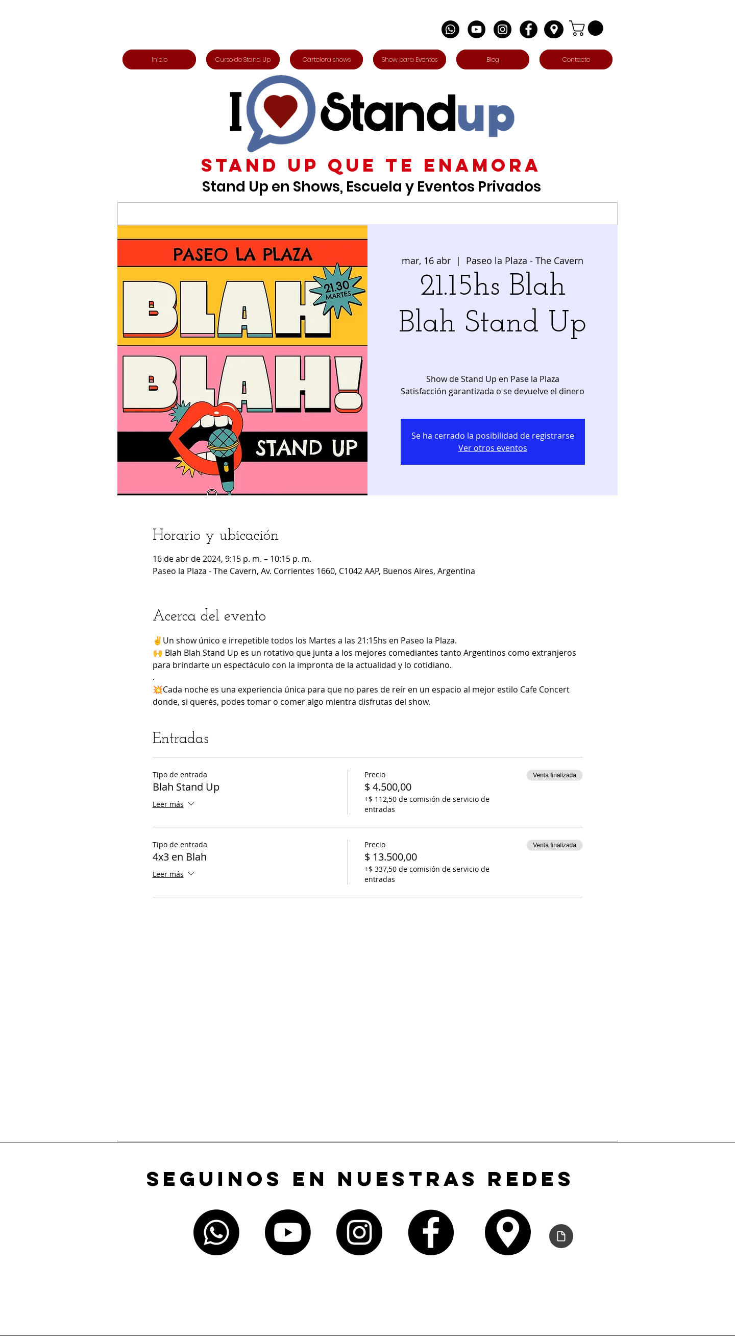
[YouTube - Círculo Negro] (476, 29)
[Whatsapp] (450, 29)
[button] (588, 28)
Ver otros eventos (492, 448)
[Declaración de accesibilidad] (561, 1236)
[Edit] (554, 29)
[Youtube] (288, 1232)
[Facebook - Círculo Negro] (528, 29)
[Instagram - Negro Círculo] (502, 29)
